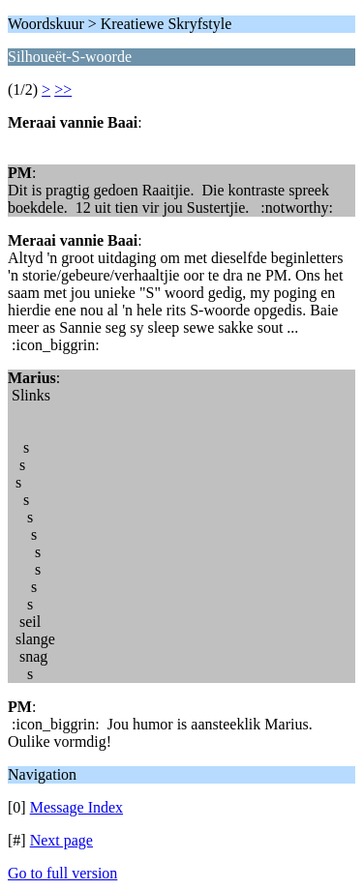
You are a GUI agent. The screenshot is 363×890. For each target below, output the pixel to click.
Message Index (76, 807)
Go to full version (62, 873)
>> (63, 89)
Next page (61, 840)
